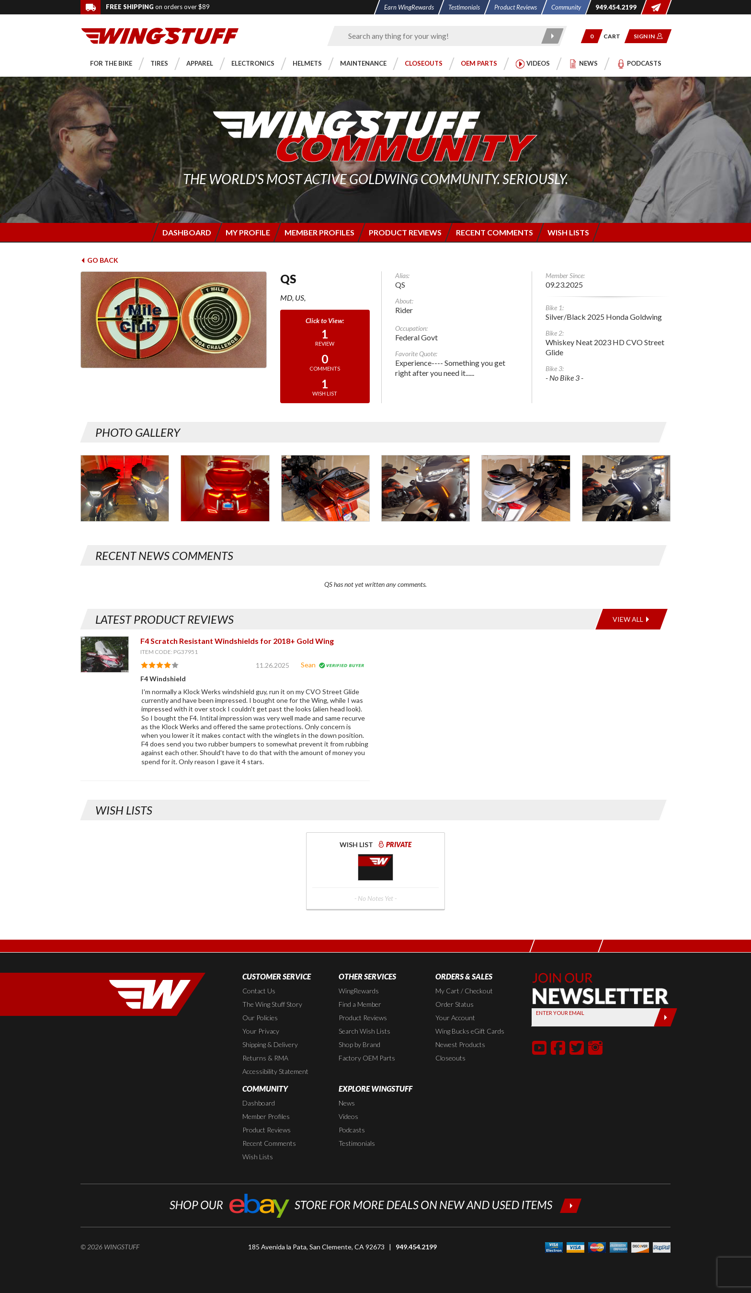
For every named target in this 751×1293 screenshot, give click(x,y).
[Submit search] (553, 36)
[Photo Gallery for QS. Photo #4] (325, 488)
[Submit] (665, 1017)
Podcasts (352, 1130)
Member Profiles (266, 1116)
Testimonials (357, 1143)
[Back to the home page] (159, 35)
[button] (592, 36)
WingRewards (359, 991)
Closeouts (450, 1058)
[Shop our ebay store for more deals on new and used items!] (375, 1204)
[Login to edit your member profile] (247, 232)
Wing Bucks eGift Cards (469, 1031)
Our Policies (260, 1017)
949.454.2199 (416, 1247)
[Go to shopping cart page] (615, 36)
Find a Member (360, 1004)
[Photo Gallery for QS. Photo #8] (626, 488)
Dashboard (258, 1103)
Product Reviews (363, 1017)
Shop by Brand (359, 1044)
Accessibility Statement (275, 1071)
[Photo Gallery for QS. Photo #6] (525, 488)
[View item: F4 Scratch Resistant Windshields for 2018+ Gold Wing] (104, 654)
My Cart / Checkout (464, 991)
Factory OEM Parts (367, 1058)
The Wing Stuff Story (272, 1004)
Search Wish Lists (364, 1031)
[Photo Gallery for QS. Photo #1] (124, 488)
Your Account (455, 1017)
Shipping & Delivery (270, 1044)
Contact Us (258, 991)
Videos (348, 1116)
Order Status (454, 1004)
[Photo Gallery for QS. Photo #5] (425, 488)
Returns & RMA (265, 1058)
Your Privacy (260, 1031)
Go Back (99, 260)
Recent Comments (269, 1143)
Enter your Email (560, 1013)
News (347, 1103)
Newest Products (460, 1044)
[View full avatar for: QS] (173, 319)
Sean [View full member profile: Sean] (308, 665)
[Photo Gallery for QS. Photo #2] (225, 488)
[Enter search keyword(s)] (438, 36)
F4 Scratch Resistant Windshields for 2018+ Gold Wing (237, 640)
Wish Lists (257, 1157)
